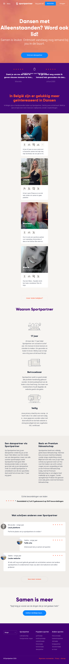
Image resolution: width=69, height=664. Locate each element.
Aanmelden (50, 4)
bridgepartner (56, 644)
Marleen (27, 223)
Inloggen (62, 4)
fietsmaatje (39, 644)
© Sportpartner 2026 (10, 659)
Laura (26, 179)
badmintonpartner (57, 638)
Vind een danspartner (34, 55)
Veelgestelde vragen (26, 638)
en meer (54, 649)
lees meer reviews (34, 579)
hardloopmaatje (40, 638)
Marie (26, 267)
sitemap (62, 658)
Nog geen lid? (39, 4)
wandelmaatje (40, 641)
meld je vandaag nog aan (34, 613)
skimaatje (55, 641)
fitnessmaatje (56, 636)
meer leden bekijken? (34, 298)
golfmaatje (39, 636)
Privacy (57, 658)
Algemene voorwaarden (46, 658)
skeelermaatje (56, 647)
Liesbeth (27, 135)
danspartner (39, 649)
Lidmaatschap (24, 636)
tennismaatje (40, 647)
